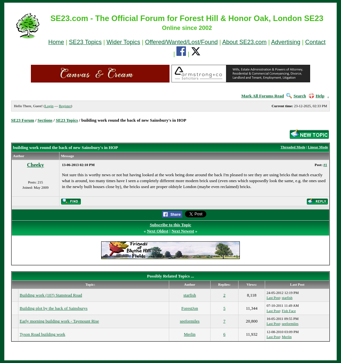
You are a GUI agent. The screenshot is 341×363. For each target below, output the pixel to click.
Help (317, 95)
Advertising (285, 42)
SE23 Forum (22, 120)
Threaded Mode (293, 147)
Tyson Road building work (42, 334)
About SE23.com (244, 42)
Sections (45, 120)
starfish (189, 295)
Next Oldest (157, 231)
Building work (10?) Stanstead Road (51, 295)
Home (56, 42)
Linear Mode (318, 147)
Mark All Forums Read (262, 95)
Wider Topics (123, 42)
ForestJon (189, 308)
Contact (315, 42)
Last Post (273, 298)
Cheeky (35, 165)
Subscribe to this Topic (170, 224)
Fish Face (289, 311)
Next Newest (182, 231)
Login (49, 106)
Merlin (189, 334)
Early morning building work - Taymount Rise (59, 321)
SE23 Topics (85, 42)
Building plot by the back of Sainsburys (54, 308)
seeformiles (189, 321)
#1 (325, 165)
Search (296, 95)
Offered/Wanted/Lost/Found (181, 42)
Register (65, 106)
